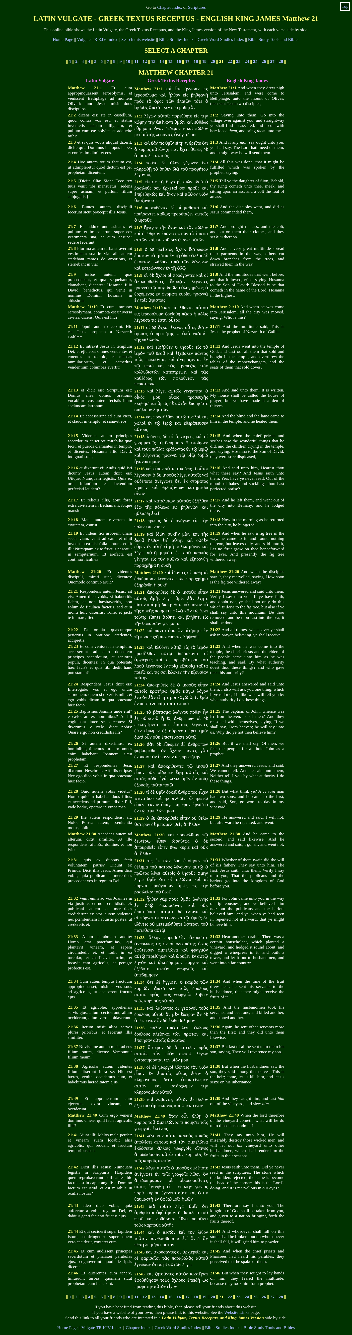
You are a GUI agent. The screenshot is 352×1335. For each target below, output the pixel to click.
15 (170, 61)
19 (204, 61)
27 (272, 61)
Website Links (236, 1312)
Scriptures (197, 7)
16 (179, 61)
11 (136, 61)
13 (153, 61)
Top (345, 6)
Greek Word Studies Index (221, 39)
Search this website (138, 39)
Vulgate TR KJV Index (97, 39)
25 (255, 61)
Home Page (63, 39)
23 (238, 61)
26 (264, 61)
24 (247, 61)
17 (187, 61)
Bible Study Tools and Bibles (273, 39)
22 (230, 61)
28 (281, 61)
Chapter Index (169, 7)
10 (128, 61)
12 (144, 61)
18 (196, 61)
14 (162, 61)
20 (213, 61)
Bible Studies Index (176, 39)
